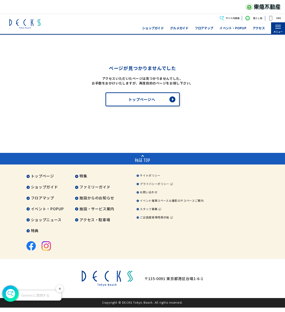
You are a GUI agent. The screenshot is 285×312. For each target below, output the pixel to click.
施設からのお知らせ (96, 202)
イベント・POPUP (232, 28)
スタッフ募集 (148, 213)
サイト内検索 (232, 18)
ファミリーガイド (94, 191)
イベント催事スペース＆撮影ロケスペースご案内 (171, 205)
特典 (35, 235)
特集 (83, 180)
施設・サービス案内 (96, 213)
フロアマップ (204, 28)
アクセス (259, 28)
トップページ (42, 180)
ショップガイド (153, 28)
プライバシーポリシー (154, 188)
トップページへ (141, 104)
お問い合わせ (148, 197)
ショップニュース (46, 224)
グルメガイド (179, 28)
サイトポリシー (150, 180)
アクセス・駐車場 (94, 224)
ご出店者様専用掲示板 (154, 222)
